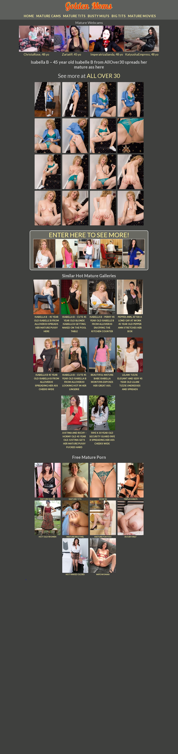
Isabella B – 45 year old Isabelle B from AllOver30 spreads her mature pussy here (46, 324)
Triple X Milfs (131, 481)
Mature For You (103, 519)
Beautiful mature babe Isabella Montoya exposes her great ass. (102, 380)
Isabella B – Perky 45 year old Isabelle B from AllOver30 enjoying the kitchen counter (102, 324)
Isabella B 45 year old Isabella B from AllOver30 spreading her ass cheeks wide (46, 382)
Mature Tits (75, 481)
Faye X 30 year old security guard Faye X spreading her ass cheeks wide (102, 438)
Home (29, 16)
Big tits (119, 16)
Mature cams (48, 16)
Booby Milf (131, 519)
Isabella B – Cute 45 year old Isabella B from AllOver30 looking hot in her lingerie (74, 382)
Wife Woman (103, 556)
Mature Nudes (48, 481)
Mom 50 (103, 481)
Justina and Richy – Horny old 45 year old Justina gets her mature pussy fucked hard (74, 440)
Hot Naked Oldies (75, 556)
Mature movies (142, 16)
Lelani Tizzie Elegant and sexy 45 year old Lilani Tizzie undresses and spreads (130, 382)
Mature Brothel (75, 519)
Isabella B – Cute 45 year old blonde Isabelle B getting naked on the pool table (74, 324)
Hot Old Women (48, 519)
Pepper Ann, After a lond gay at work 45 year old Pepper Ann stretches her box (130, 324)
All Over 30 (103, 75)
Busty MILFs (98, 16)
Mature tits (74, 16)
